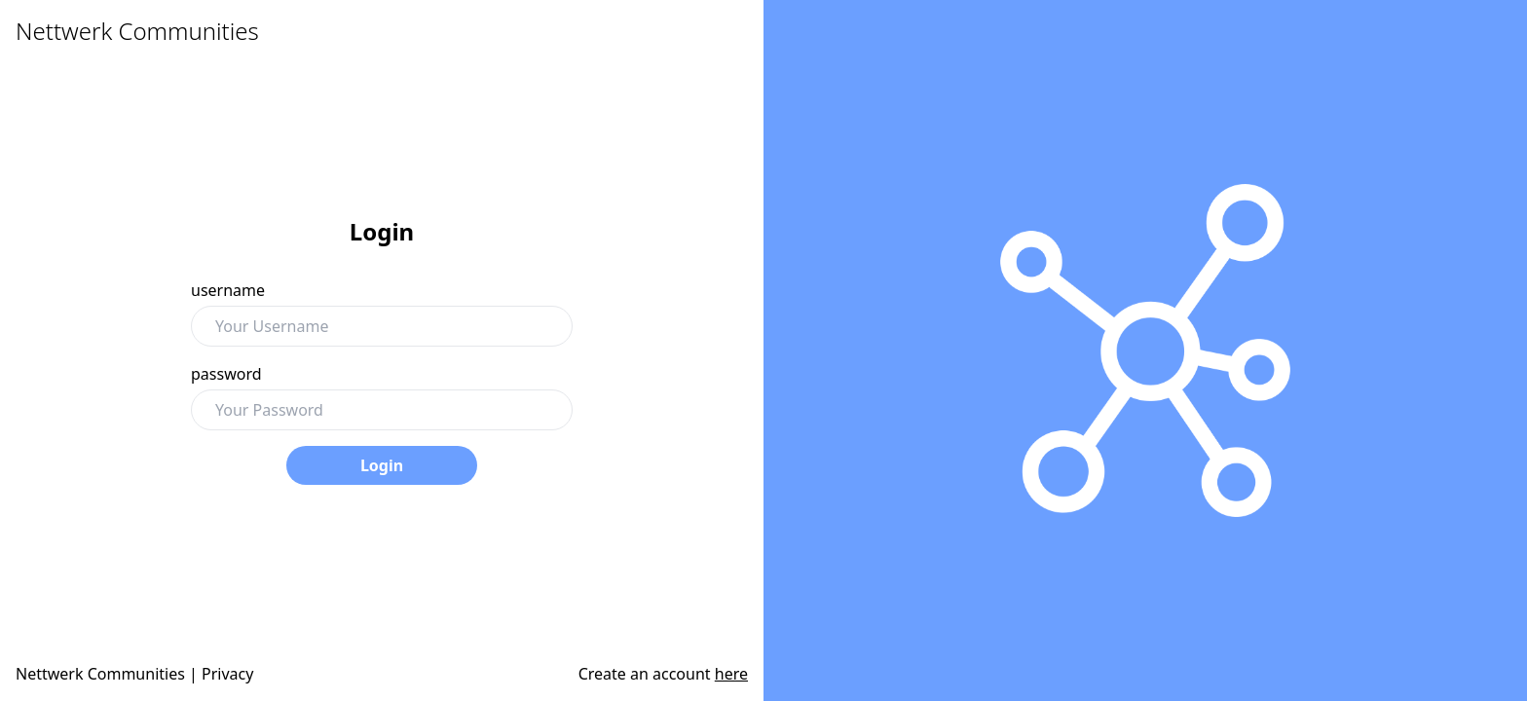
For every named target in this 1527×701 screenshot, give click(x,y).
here (731, 673)
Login (381, 465)
